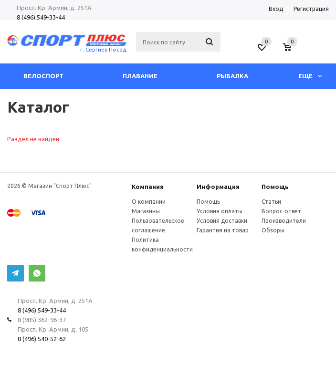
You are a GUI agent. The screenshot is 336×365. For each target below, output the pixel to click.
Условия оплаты (219, 211)
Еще (310, 76)
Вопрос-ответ (281, 211)
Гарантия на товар (223, 230)
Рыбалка (232, 76)
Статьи (271, 201)
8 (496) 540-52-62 (42, 338)
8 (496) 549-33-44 (41, 17)
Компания (148, 186)
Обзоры (273, 230)
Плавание (140, 76)
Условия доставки (222, 221)
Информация (218, 186)
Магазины (146, 211)
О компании (149, 201)
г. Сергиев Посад (103, 49)
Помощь (275, 186)
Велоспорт (43, 76)
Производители (284, 221)
